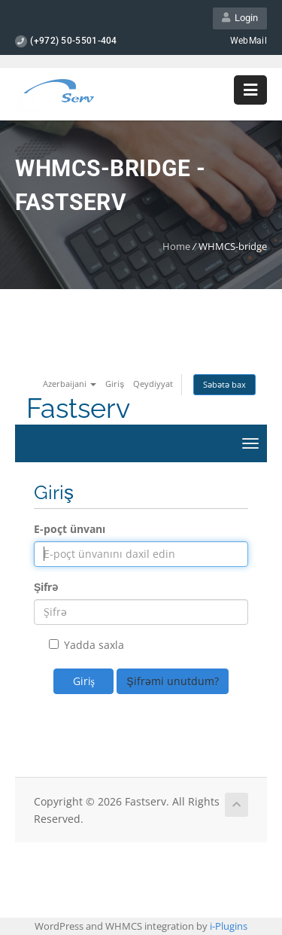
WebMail (248, 40)
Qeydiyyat (153, 383)
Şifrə (46, 587)
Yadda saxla (86, 645)
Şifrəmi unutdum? (172, 681)
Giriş (114, 383)
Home (176, 246)
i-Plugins (228, 926)
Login (240, 17)
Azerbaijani (69, 383)
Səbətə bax (224, 384)
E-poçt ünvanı (69, 529)
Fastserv (78, 408)
